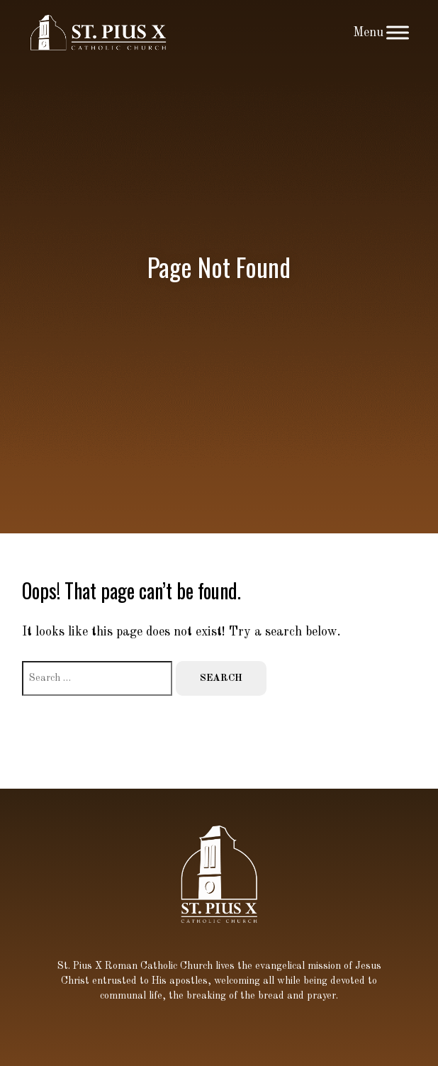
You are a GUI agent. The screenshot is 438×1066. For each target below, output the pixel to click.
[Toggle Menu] (397, 32)
